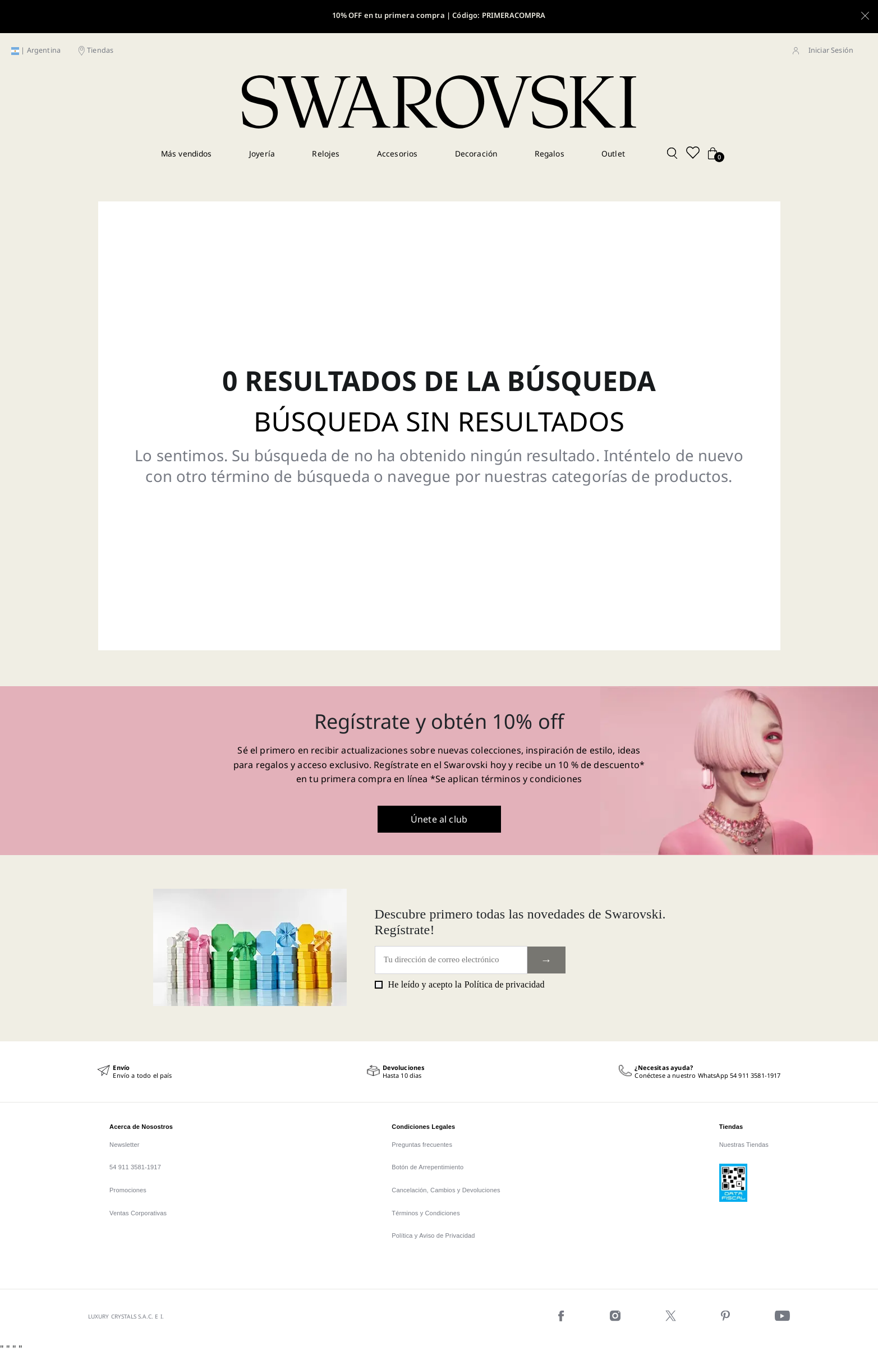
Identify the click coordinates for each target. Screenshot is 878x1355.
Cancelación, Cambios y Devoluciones (446, 1190)
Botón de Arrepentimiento (427, 1167)
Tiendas (100, 50)
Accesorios (397, 153)
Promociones (127, 1190)
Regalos (549, 153)
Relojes (325, 153)
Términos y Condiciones (426, 1213)
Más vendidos (186, 153)
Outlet (613, 153)
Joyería (262, 153)
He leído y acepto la (460, 985)
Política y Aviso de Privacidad (433, 1235)
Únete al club (439, 819)
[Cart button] (712, 154)
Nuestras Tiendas (744, 1144)
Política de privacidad (505, 984)
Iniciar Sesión (830, 50)
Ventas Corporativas (138, 1213)
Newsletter (124, 1144)
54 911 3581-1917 (135, 1167)
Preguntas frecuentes (422, 1144)
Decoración (476, 153)
